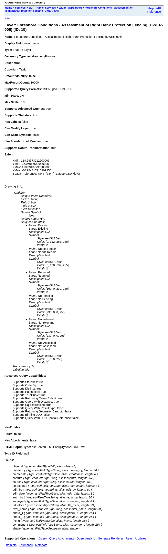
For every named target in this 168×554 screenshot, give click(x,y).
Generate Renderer (110, 538)
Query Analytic (86, 538)
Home (8, 7)
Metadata (41, 545)
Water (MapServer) (70, 7)
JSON (7, 18)
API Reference (154, 10)
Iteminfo (11, 545)
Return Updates (136, 538)
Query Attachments (61, 538)
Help (151, 8)
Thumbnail (26, 545)
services (20, 7)
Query (43, 538)
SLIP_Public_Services (42, 7)
